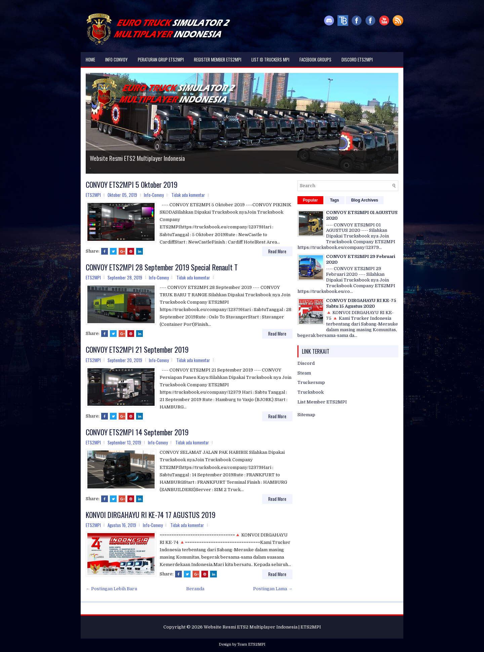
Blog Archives (364, 200)
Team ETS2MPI (251, 644)
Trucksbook (310, 392)
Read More (277, 251)
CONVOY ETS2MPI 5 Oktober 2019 (131, 184)
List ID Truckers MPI (270, 59)
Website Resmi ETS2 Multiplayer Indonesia (137, 158)
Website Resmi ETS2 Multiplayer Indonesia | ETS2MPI (262, 626)
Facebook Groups (315, 59)
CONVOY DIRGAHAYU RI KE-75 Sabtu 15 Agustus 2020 (361, 303)
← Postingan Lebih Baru (111, 588)
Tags (334, 200)
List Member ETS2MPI (322, 401)
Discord (306, 363)
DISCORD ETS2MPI (357, 59)
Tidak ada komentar (188, 194)
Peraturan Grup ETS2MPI (161, 59)
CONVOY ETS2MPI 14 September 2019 (137, 432)
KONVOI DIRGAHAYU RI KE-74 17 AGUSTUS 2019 (150, 515)
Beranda (195, 588)
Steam (304, 373)
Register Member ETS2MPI (217, 59)
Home (90, 59)
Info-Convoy (154, 194)
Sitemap (306, 414)
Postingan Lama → (272, 588)
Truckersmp (311, 382)
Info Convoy (116, 59)
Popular (310, 200)
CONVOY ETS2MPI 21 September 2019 (137, 349)
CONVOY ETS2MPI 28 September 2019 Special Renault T (162, 267)
